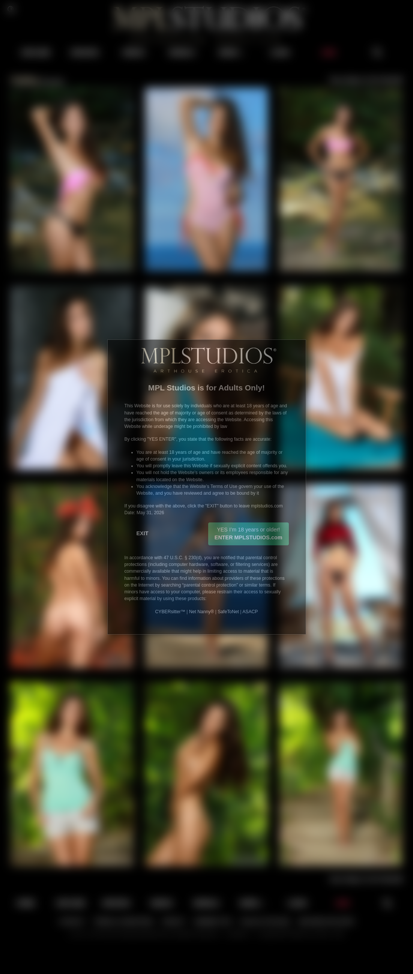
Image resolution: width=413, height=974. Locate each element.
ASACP (250, 611)
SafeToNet (228, 611)
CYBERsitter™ (170, 611)
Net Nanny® (201, 611)
